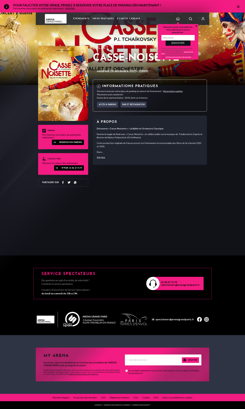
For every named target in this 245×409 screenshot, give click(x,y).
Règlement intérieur (119, 397)
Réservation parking (70, 142)
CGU (135, 397)
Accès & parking (107, 105)
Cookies (146, 397)
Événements (81, 19)
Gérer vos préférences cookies (177, 397)
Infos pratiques (103, 19)
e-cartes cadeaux (128, 19)
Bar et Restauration (133, 105)
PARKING (70, 8)
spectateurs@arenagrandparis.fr (180, 284)
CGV (103, 397)
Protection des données (85, 397)
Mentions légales (61, 397)
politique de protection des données (178, 57)
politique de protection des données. (83, 374)
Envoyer (177, 43)
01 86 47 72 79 (169, 282)
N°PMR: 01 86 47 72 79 (72, 168)
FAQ (156, 397)
